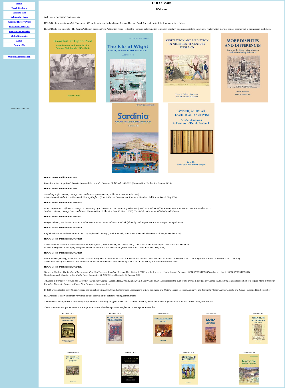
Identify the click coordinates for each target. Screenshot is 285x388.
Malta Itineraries (19, 36)
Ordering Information (19, 56)
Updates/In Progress (19, 26)
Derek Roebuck (19, 8)
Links (19, 40)
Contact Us (19, 45)
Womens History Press (19, 21)
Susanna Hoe (19, 12)
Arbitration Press (19, 17)
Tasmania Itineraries (19, 31)
